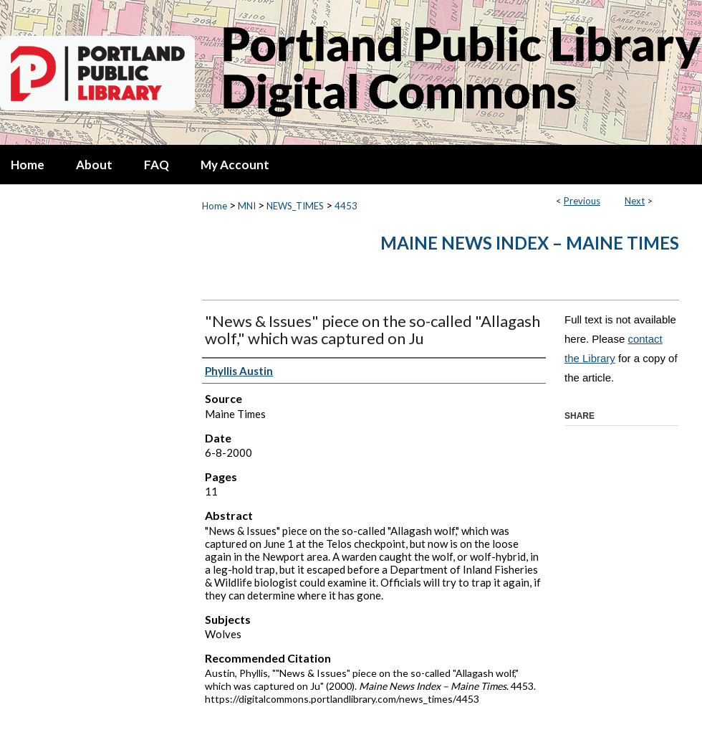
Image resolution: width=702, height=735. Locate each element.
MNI (247, 206)
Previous (582, 201)
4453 (346, 206)
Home (214, 206)
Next (635, 201)
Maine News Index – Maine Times (529, 242)
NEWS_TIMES (295, 206)
